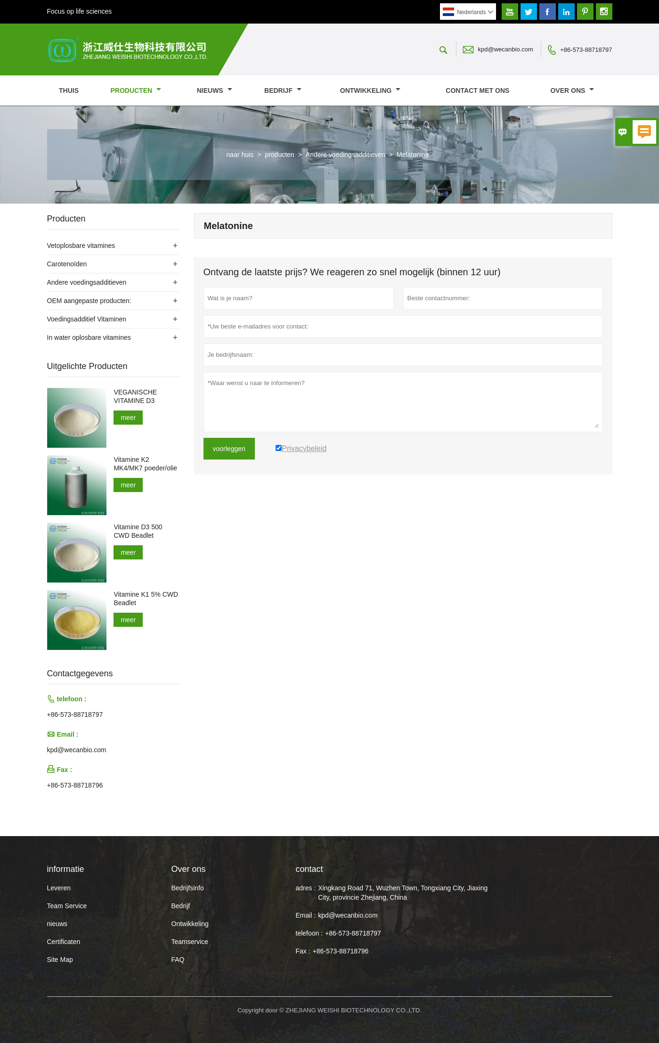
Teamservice (190, 941)
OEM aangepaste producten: (89, 300)
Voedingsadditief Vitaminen (87, 319)
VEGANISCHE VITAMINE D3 (135, 396)
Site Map (60, 959)
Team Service (67, 906)
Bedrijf (282, 90)
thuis (69, 90)
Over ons (572, 90)
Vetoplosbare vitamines (81, 245)
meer (128, 417)
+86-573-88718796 (75, 785)
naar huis (240, 154)
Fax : (303, 951)
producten (135, 90)
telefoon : (309, 933)
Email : (306, 915)
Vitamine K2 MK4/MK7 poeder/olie (145, 464)
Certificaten (64, 941)
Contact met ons (477, 90)
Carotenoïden (67, 264)
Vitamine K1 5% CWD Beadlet (146, 599)
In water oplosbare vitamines (89, 337)
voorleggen (229, 448)
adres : (306, 888)
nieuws (214, 90)
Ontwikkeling (370, 90)
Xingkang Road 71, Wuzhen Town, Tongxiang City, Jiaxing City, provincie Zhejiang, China (403, 892)
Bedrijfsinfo (187, 888)
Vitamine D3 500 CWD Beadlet (138, 531)
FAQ (178, 959)
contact (309, 869)
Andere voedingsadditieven (345, 154)
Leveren (59, 888)
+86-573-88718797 (586, 49)
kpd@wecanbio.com (505, 49)
